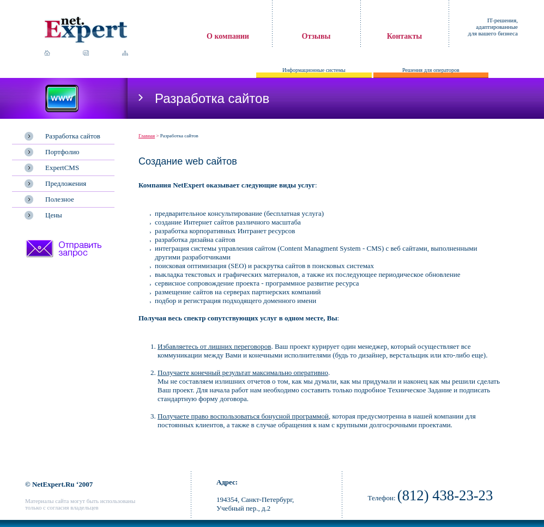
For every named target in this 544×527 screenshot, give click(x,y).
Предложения (65, 183)
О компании (228, 36)
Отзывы (316, 36)
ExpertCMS (62, 167)
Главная (146, 135)
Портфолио (62, 152)
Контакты (404, 36)
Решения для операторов (431, 70)
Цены (53, 215)
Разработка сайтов (72, 136)
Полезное (59, 199)
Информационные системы (314, 70)
